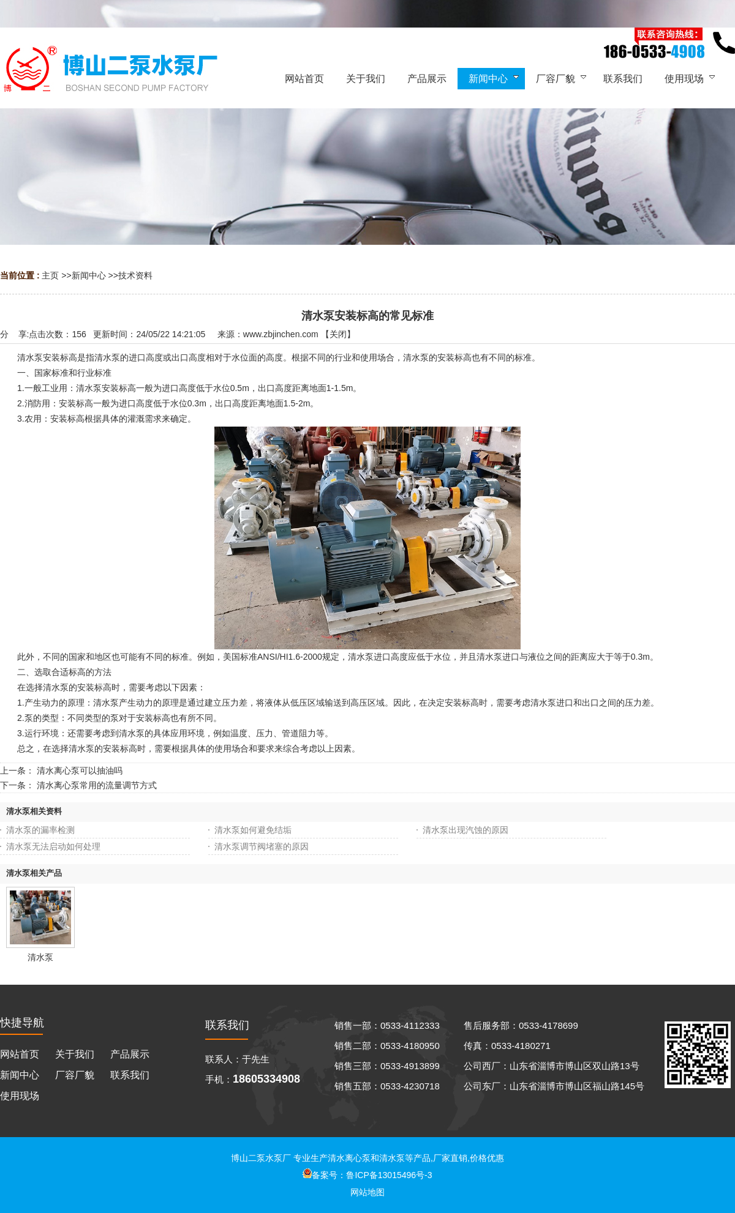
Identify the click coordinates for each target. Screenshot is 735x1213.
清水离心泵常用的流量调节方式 (97, 785)
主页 (50, 275)
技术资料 (135, 275)
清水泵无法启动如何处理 (53, 846)
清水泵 (40, 957)
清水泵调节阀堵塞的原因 (261, 846)
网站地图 (367, 1192)
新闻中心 (89, 275)
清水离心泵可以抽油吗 (80, 770)
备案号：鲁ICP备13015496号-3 (367, 1175)
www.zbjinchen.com (280, 334)
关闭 (338, 334)
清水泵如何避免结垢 (253, 830)
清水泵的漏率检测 (40, 830)
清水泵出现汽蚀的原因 (465, 830)
